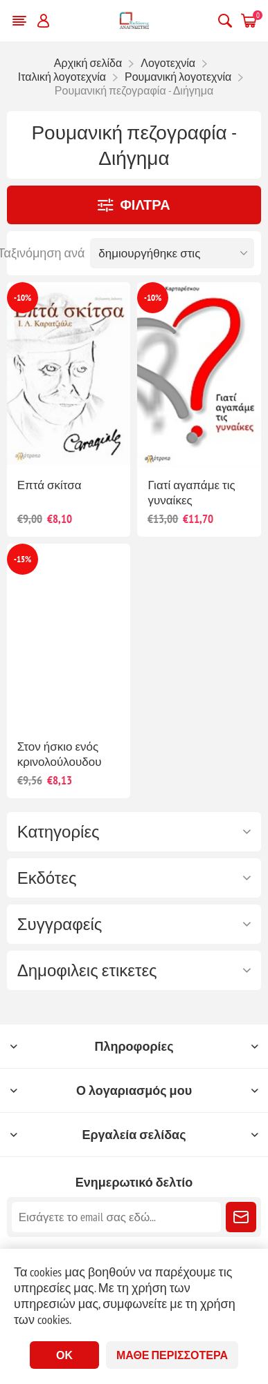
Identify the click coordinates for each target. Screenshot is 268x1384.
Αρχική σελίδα (88, 63)
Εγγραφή (241, 1217)
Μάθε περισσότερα (172, 1355)
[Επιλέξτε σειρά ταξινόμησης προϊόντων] (172, 253)
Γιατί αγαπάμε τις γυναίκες (191, 492)
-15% (22, 559)
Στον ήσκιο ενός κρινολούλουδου (59, 754)
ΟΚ (64, 1355)
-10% (22, 298)
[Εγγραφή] (117, 1217)
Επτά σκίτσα (49, 485)
